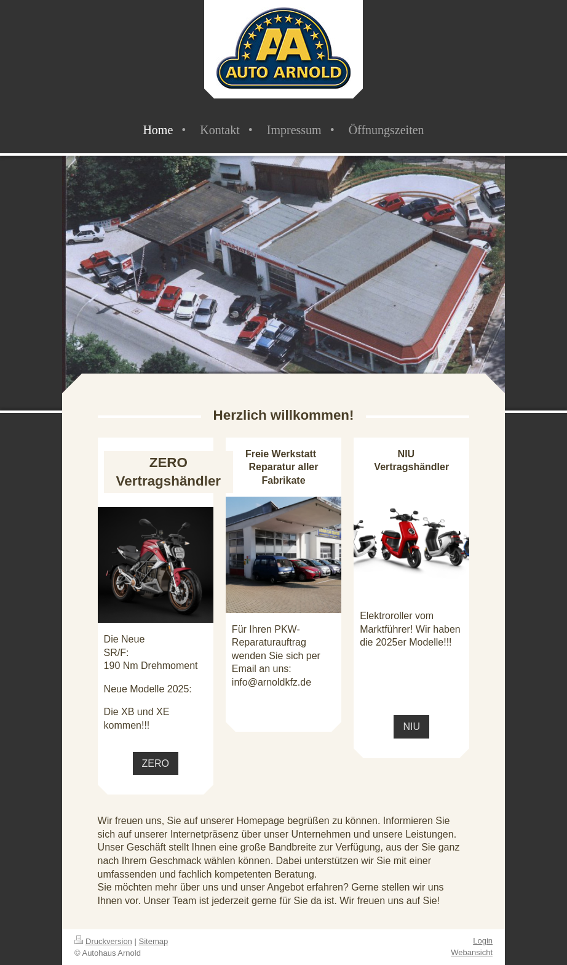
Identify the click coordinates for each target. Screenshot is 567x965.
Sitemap (154, 941)
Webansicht (472, 952)
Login (483, 940)
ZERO (155, 763)
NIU (411, 726)
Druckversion (103, 941)
